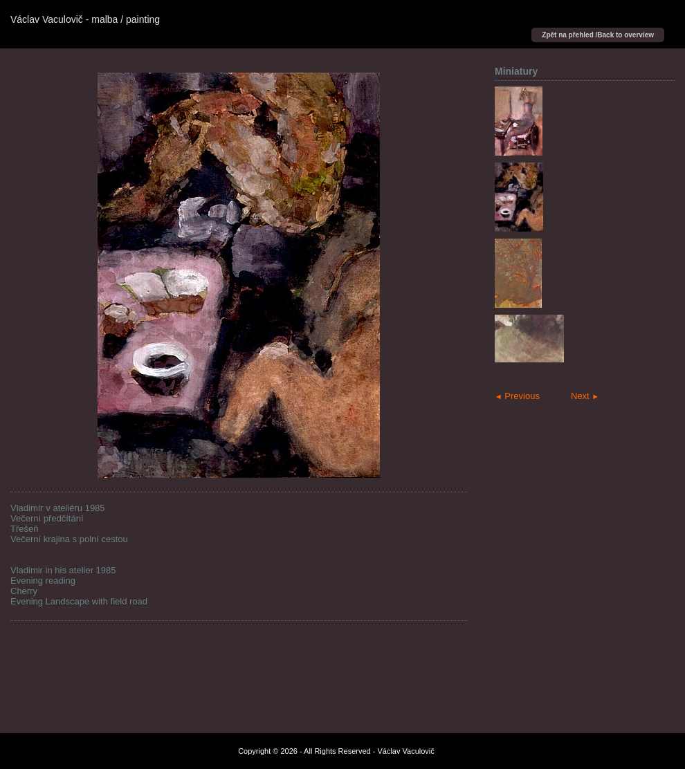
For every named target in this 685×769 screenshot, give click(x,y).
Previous (517, 396)
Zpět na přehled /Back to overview (598, 35)
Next (585, 396)
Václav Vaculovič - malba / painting (85, 19)
